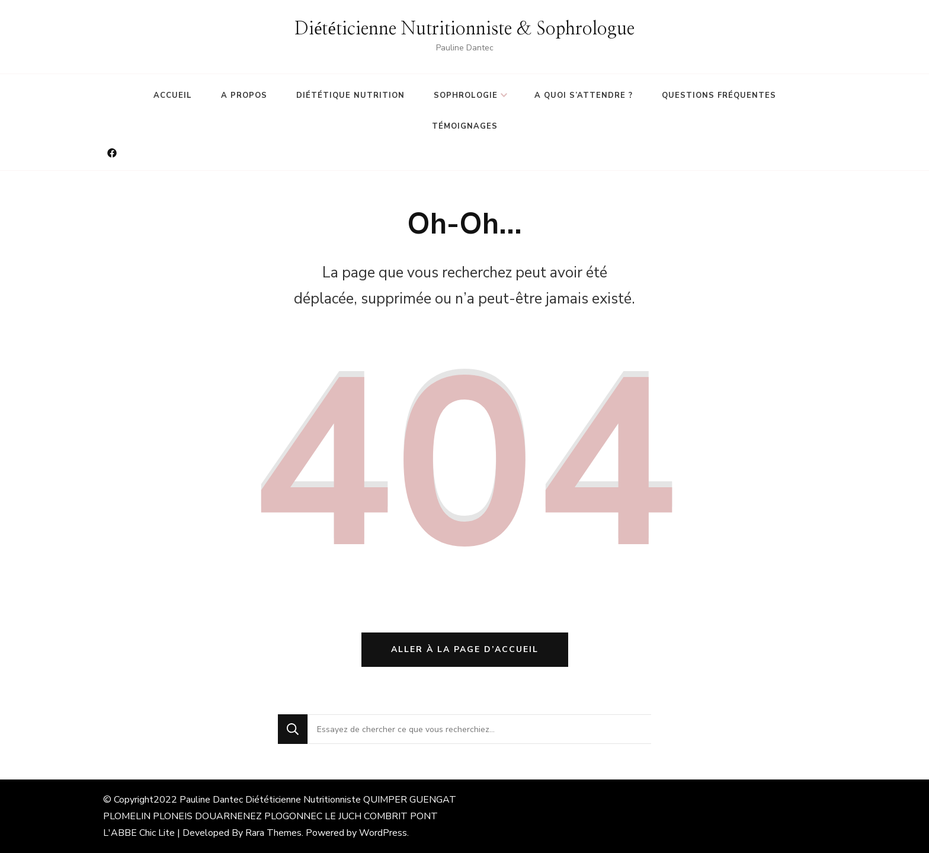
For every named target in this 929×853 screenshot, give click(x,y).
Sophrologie (466, 95)
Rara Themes (273, 832)
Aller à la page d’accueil (465, 649)
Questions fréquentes (719, 95)
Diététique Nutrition (350, 95)
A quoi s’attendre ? (583, 95)
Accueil (172, 95)
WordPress (383, 832)
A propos (244, 95)
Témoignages (465, 126)
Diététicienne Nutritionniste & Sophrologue (464, 29)
